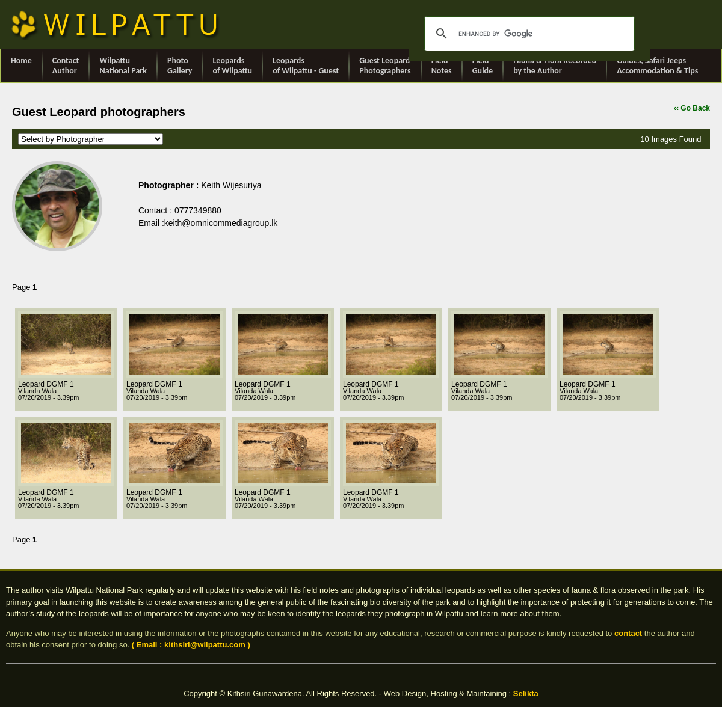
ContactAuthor (65, 65)
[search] (527, 33)
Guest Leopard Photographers (384, 65)
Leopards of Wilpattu (232, 65)
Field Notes (441, 65)
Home (21, 65)
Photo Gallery (179, 65)
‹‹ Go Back (692, 108)
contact (628, 633)
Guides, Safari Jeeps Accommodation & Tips (657, 65)
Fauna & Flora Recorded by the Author (554, 65)
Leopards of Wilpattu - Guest (306, 65)
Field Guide (482, 65)
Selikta (525, 693)
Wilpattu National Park (123, 65)
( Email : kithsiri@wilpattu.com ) (191, 644)
